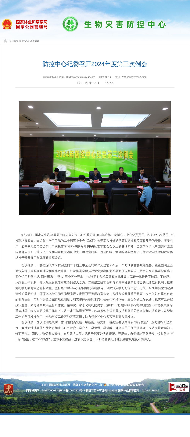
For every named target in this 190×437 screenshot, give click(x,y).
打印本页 (109, 82)
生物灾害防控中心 (18, 41)
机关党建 (34, 41)
